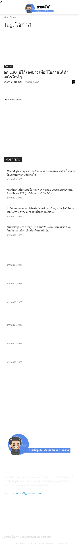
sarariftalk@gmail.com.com (27, 493)
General (8, 66)
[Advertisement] (31, 124)
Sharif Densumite (13, 81)
